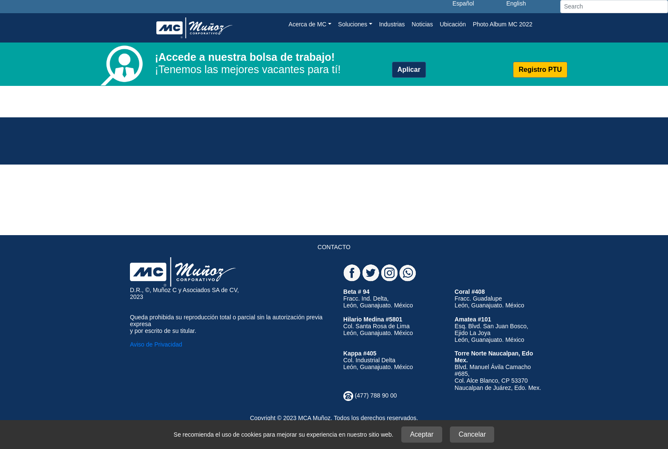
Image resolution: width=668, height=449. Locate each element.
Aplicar (408, 69)
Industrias (392, 24)
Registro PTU (539, 69)
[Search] (614, 6)
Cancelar (472, 434)
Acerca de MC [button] (307, 24)
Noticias (422, 24)
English (516, 3)
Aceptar (421, 434)
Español (463, 3)
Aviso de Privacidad (156, 344)
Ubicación (453, 24)
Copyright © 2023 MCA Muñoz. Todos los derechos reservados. (334, 418)
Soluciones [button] (353, 24)
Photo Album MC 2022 (503, 24)
